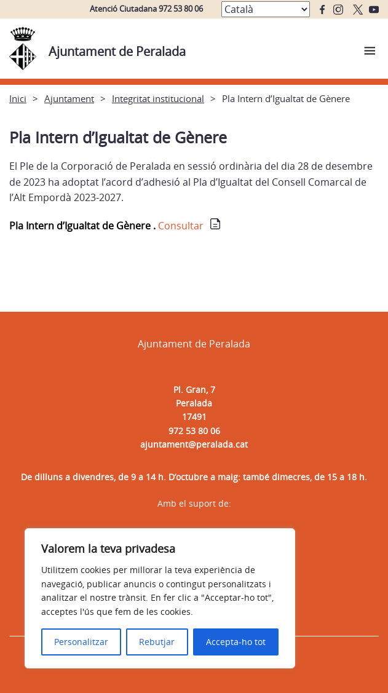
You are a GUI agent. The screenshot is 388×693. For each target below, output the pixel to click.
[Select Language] (265, 9)
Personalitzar (81, 641)
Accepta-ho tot (236, 641)
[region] (160, 598)
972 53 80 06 (194, 431)
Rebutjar (157, 641)
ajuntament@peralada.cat (194, 444)
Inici (17, 98)
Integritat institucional (158, 98)
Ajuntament (69, 98)
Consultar (181, 225)
